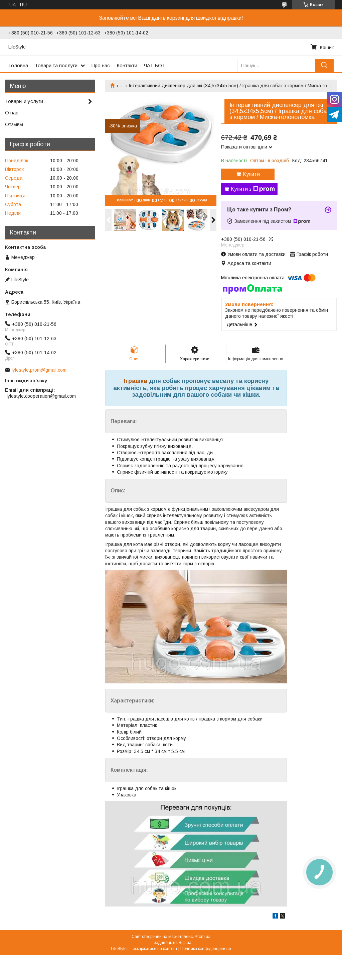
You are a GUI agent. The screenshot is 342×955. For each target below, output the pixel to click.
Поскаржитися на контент (153, 948)
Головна (18, 65)
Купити (251, 174)
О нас (11, 112)
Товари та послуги (56, 65)
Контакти (127, 65)
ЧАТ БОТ (154, 65)
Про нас (101, 65)
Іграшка (135, 381)
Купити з (253, 189)
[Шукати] (324, 65)
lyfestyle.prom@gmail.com (39, 370)
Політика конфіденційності (205, 948)
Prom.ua (202, 936)
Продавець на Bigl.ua (171, 942)
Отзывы (14, 124)
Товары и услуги (24, 101)
